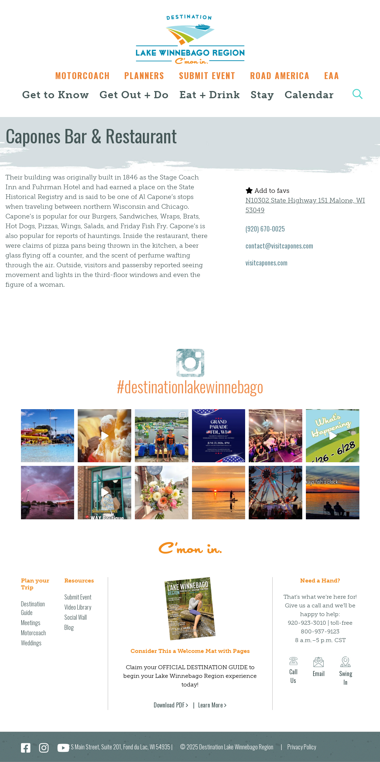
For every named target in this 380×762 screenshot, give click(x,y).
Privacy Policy (301, 746)
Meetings (30, 622)
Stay (262, 95)
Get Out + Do (134, 95)
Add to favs (267, 191)
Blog (69, 627)
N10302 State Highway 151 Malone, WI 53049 (305, 205)
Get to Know (55, 95)
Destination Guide (33, 608)
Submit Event (207, 75)
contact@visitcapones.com (279, 245)
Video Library (77, 607)
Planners (143, 75)
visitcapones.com (266, 262)
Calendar (309, 95)
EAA (335, 75)
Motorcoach (79, 75)
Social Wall (75, 617)
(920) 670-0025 (265, 228)
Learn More (210, 705)
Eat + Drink (209, 95)
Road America (282, 75)
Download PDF (169, 705)
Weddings (31, 642)
